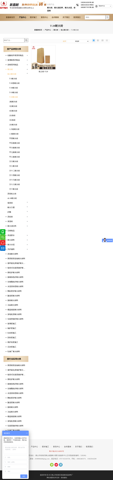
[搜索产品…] (14, 40)
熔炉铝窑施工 (13, 342)
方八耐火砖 (13, 166)
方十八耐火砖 (14, 184)
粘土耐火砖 (12, 74)
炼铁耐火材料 (13, 300)
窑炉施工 (45, 447)
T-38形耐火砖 (14, 83)
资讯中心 (56, 447)
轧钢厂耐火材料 (14, 351)
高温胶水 (11, 235)
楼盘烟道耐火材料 (15, 310)
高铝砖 (10, 217)
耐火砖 (10, 69)
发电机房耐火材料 (15, 314)
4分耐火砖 (13, 111)
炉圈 (9, 212)
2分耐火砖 (13, 125)
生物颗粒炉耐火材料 (15, 282)
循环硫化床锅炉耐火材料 (17, 263)
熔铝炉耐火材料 (14, 272)
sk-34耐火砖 (12, 198)
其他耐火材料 (13, 254)
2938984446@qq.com (42, 459)
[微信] (52, 465)
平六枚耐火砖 (14, 148)
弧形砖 (10, 203)
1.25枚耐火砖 (14, 129)
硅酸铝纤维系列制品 (15, 55)
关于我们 (78, 447)
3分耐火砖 (13, 106)
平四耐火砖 (13, 138)
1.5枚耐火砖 (14, 134)
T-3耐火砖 (13, 79)
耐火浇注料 (12, 226)
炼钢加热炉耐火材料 (15, 277)
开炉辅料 (11, 249)
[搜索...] (95, 17)
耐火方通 (11, 207)
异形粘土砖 (12, 194)
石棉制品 (11, 231)
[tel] (84, 5)
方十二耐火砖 (14, 171)
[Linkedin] (60, 465)
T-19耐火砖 (13, 92)
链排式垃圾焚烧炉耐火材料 (18, 268)
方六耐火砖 (13, 161)
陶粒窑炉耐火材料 (15, 291)
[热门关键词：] (107, 17)
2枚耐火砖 (13, 102)
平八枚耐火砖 (14, 157)
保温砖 (10, 221)
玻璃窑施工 (12, 324)
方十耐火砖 (13, 189)
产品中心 (34, 447)
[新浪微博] (56, 465)
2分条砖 (12, 115)
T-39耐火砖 (13, 88)
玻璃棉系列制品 (14, 60)
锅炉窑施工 (12, 328)
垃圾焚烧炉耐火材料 (15, 319)
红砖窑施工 (12, 333)
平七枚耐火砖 (14, 152)
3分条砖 (12, 120)
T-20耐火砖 (13, 97)
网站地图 (50, 477)
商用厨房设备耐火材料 (16, 258)
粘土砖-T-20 (43, 71)
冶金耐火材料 (13, 305)
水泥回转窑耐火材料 (15, 286)
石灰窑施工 (12, 347)
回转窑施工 (12, 337)
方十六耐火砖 (14, 180)
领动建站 (64, 477)
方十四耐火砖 (14, 175)
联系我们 (89, 447)
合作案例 (67, 447)
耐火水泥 (11, 245)
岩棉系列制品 (13, 65)
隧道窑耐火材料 (14, 296)
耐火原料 (11, 240)
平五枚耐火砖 (14, 143)
